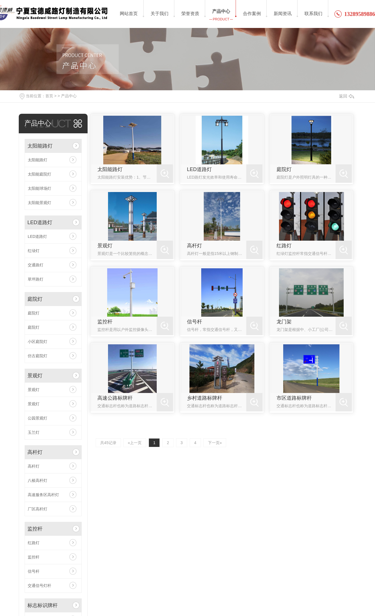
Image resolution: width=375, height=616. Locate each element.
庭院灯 (35, 299)
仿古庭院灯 (37, 356)
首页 (49, 96)
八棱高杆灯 (37, 480)
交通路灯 (35, 265)
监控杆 (35, 529)
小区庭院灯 (37, 341)
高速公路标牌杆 (115, 398)
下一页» (215, 442)
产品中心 (69, 96)
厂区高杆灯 (37, 509)
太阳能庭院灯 (39, 174)
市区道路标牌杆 (294, 398)
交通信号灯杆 (39, 585)
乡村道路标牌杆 (204, 398)
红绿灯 (33, 250)
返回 (346, 96)
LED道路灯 (39, 222)
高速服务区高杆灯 (43, 494)
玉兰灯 (33, 432)
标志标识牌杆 (42, 605)
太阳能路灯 (40, 146)
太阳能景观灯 (39, 202)
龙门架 (284, 321)
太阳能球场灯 (39, 188)
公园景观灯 (37, 418)
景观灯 (35, 375)
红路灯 (33, 543)
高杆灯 (35, 452)
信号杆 (33, 571)
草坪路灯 (35, 279)
